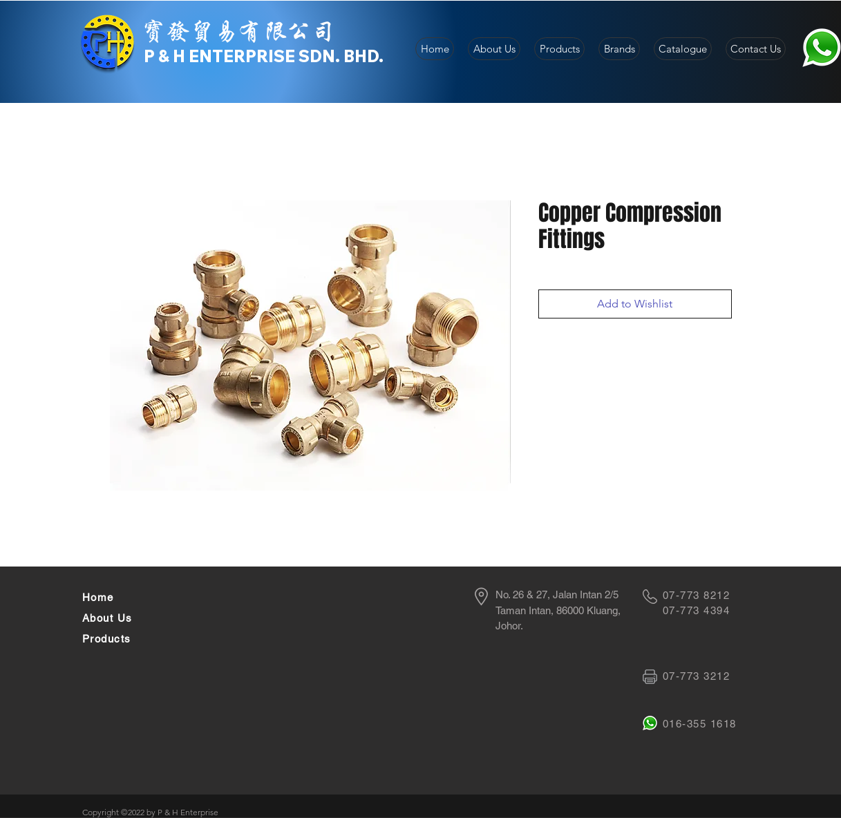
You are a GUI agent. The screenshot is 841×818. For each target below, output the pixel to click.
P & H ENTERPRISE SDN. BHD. (264, 56)
